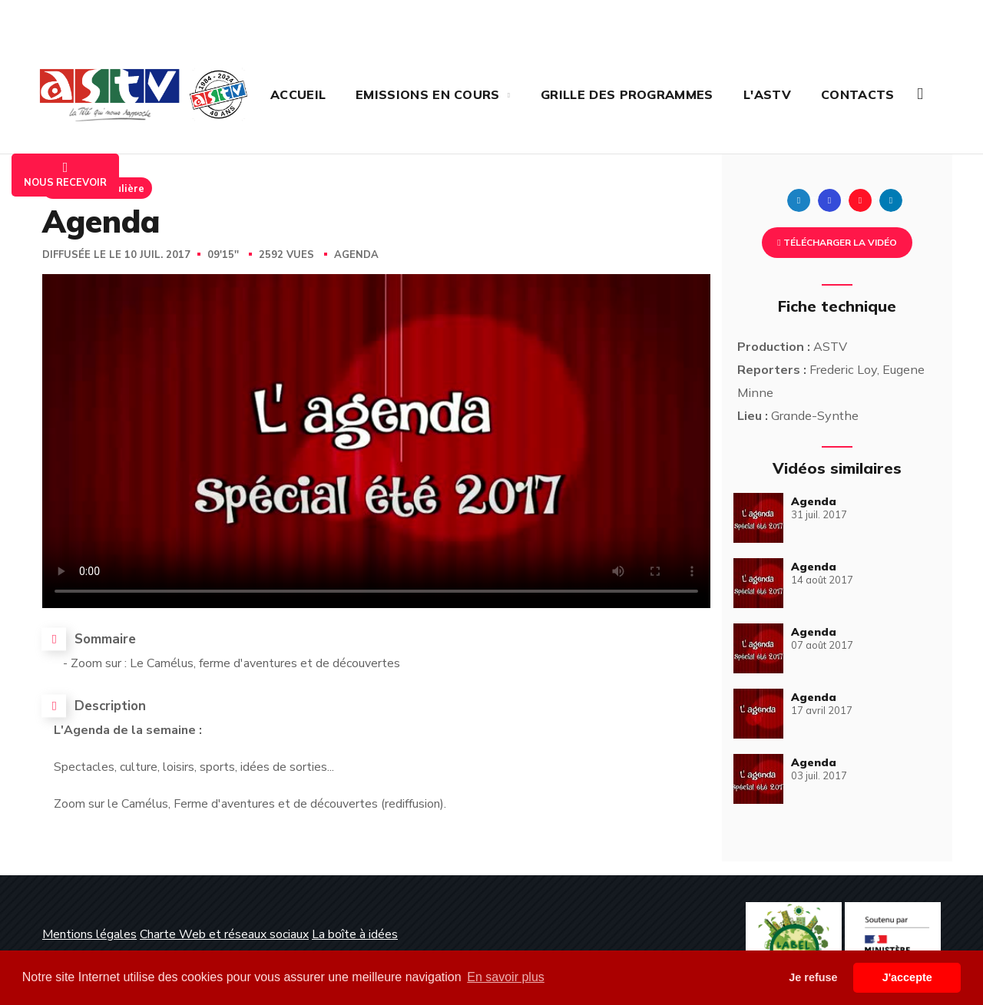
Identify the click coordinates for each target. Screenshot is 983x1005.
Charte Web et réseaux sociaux (224, 934)
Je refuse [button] (813, 977)
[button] (920, 94)
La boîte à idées (355, 934)
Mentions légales (89, 934)
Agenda (356, 255)
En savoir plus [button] (505, 977)
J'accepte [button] (907, 977)
